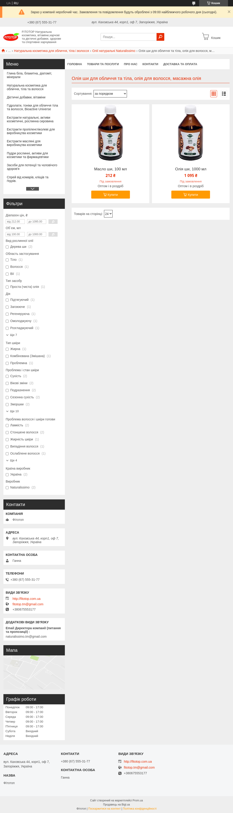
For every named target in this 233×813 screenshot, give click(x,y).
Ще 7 (13, 335)
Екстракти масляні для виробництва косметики (24, 143)
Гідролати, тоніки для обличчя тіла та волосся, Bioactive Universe (32, 107)
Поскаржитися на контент (104, 808)
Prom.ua (138, 800)
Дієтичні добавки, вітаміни (26, 97)
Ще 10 (14, 411)
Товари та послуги (103, 64)
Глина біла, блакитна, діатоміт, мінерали (29, 75)
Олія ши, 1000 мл (190, 169)
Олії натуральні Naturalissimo (113, 51)
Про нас (130, 64)
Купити (113, 195)
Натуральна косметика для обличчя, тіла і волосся (51, 51)
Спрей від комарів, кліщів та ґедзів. (27, 179)
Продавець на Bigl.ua (116, 804)
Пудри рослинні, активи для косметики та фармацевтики (27, 155)
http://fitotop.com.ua (27, 599)
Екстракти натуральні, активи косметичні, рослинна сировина (30, 119)
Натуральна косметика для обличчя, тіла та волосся (27, 87)
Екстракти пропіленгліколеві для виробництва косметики (31, 131)
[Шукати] (160, 37)
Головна (74, 64)
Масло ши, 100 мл (110, 169)
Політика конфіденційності (140, 808)
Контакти (150, 64)
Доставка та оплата (180, 64)
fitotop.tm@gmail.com (28, 604)
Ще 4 (13, 460)
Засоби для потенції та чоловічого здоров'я (32, 167)
